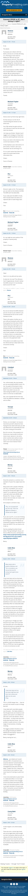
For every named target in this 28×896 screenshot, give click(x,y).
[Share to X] (14, 884)
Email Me (5, 212)
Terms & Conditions (13, 887)
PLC (9, 174)
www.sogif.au (14, 893)
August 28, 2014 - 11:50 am (9, 233)
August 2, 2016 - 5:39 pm (9, 682)
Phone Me (11, 212)
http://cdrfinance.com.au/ (10, 658)
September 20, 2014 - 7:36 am (10, 378)
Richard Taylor (13, 102)
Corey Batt (12, 811)
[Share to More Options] (17, 884)
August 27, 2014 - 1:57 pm (9, 41)
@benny (5, 759)
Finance (9, 24)
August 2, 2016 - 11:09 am (9, 475)
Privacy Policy (21, 887)
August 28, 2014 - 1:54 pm (9, 269)
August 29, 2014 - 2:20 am (9, 306)
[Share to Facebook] (11, 884)
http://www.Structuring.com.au (11, 452)
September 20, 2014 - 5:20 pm (10, 417)
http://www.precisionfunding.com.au (13, 851)
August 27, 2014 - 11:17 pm (9, 112)
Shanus (10, 31)
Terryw (10, 407)
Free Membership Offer (14, 10)
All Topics (3, 24)
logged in (11, 867)
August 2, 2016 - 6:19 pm (9, 822)
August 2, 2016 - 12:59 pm (9, 558)
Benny (10, 465)
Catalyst (11, 367)
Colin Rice (11, 548)
